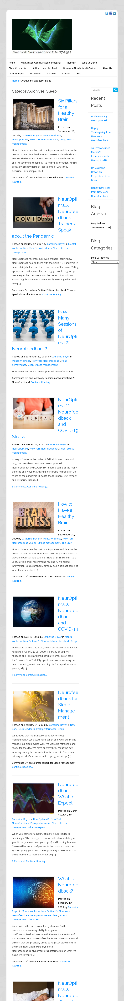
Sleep (56, 132)
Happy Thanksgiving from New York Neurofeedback (104, 130)
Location (24, 72)
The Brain (72, 485)
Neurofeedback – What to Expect (66, 711)
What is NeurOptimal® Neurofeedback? (35, 61)
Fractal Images (95, 66)
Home (5, 61)
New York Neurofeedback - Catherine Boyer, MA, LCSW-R (38, 985)
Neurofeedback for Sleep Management (66, 623)
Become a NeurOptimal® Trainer (49, 66)
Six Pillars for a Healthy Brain (65, 105)
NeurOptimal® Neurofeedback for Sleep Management (66, 897)
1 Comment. (12, 599)
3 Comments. (13, 435)
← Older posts (14, 971)
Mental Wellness (71, 127)
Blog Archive (100, 205)
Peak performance (57, 324)
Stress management (65, 226)
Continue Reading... (68, 165)
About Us (77, 66)
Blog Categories (102, 239)
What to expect (30, 741)
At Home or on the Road (14, 66)
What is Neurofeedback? (66, 799)
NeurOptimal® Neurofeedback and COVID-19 (66, 545)
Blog (51, 72)
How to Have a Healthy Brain (65, 459)
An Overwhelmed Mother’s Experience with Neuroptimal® (104, 146)
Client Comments (106, 61)
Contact (38, 72)
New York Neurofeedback (37, 132)
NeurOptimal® (14, 132)
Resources (7, 72)
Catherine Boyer (50, 222)
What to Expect (83, 61)
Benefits (65, 61)
